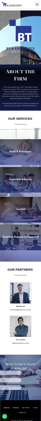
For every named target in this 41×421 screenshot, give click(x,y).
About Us (7, 407)
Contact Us (22, 412)
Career (35, 407)
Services (16, 407)
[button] (37, 4)
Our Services (20, 118)
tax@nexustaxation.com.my (20, 343)
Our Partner (26, 407)
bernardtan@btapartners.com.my (20, 310)
